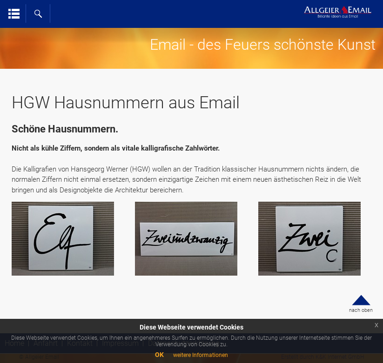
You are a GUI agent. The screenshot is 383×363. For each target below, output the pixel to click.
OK (159, 354)
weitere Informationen (200, 355)
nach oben (361, 310)
